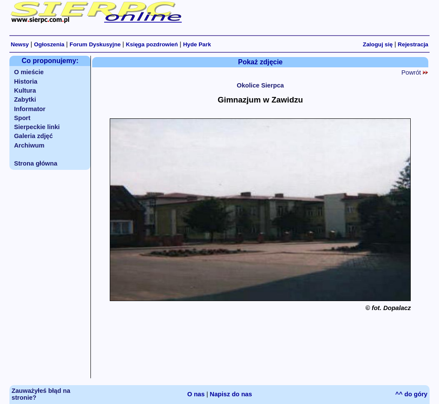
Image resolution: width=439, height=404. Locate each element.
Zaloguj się (378, 44)
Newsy (20, 44)
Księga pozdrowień (151, 44)
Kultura (25, 90)
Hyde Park (197, 44)
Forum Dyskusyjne (94, 44)
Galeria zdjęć (33, 136)
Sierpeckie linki (37, 127)
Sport (22, 118)
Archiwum (29, 145)
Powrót (414, 72)
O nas (196, 394)
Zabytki (25, 99)
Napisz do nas (231, 394)
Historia (26, 81)
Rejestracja (413, 44)
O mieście (29, 72)
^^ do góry (411, 394)
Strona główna (35, 163)
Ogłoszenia (49, 44)
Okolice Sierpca (260, 85)
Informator (29, 109)
